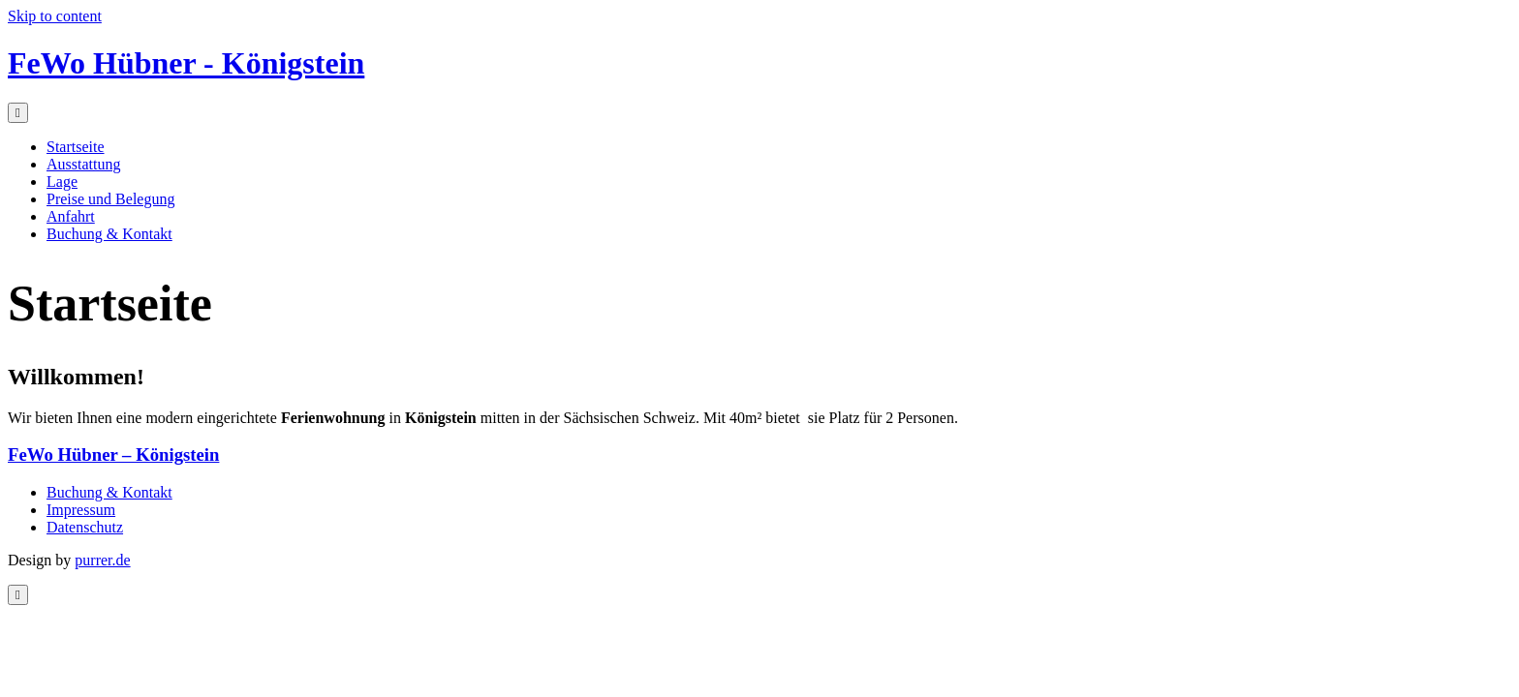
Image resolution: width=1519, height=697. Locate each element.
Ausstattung (83, 164)
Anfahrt (70, 216)
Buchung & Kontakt (109, 234)
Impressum (80, 509)
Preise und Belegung (110, 199)
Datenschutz (84, 527)
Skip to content (55, 16)
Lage (62, 181)
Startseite (75, 146)
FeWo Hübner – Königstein (113, 454)
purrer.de (102, 560)
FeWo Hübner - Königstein (186, 62)
